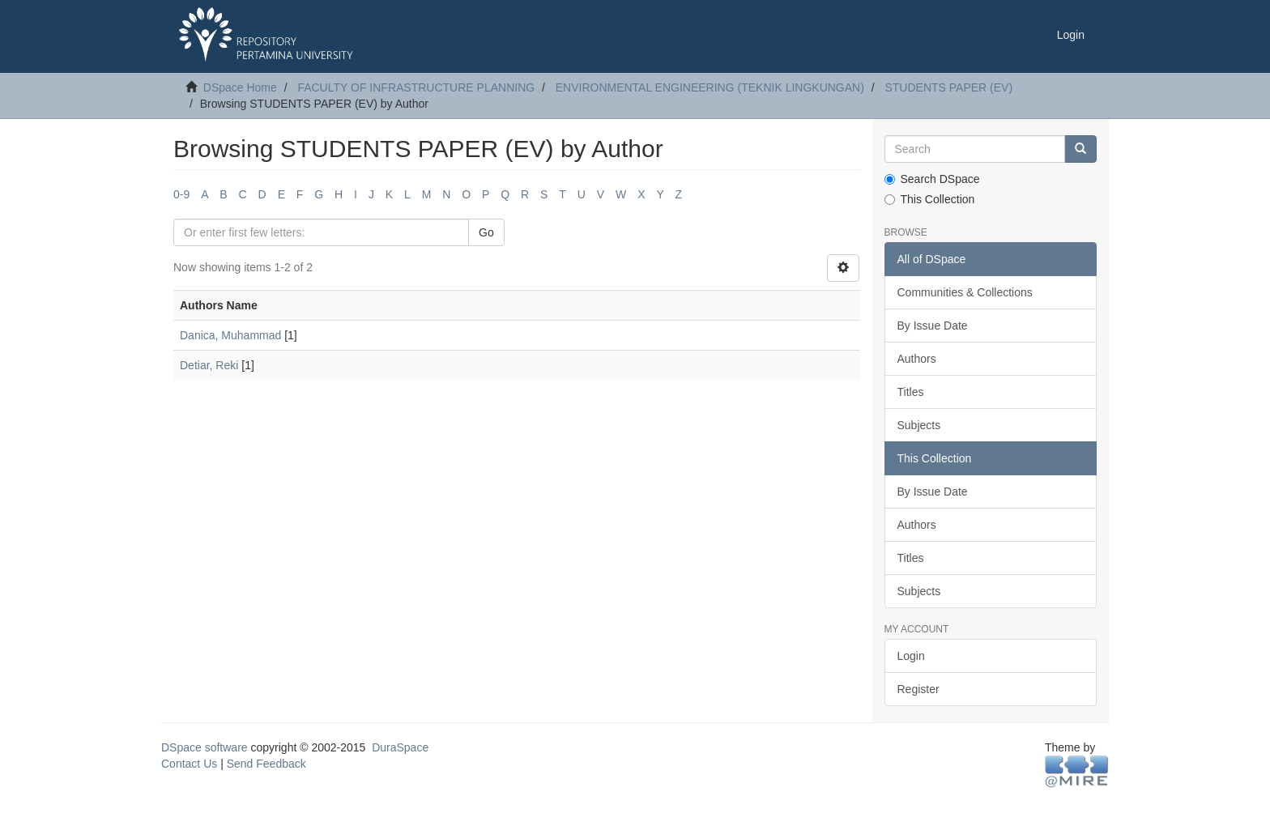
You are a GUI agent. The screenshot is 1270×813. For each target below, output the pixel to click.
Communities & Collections (965, 292)
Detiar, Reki (209, 365)
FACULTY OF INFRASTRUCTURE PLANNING (416, 87)
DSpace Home (240, 87)
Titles (910, 391)
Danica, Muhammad (230, 335)
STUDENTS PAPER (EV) (948, 87)
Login (911, 655)
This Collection (929, 199)
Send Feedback (266, 763)
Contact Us (189, 763)
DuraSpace (400, 747)
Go (486, 232)
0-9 (181, 194)
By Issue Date (932, 325)
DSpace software (204, 747)
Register (918, 689)
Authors (916, 358)
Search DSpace (932, 178)
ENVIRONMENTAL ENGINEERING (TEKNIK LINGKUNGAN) (710, 87)
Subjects (919, 425)
